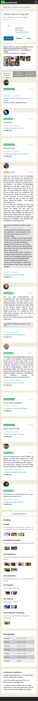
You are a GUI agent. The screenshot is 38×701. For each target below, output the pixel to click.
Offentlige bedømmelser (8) (18, 74)
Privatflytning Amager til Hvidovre (13, 434)
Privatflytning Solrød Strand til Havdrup (15, 154)
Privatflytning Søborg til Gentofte (13, 128)
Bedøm (29, 38)
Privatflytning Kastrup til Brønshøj (13, 275)
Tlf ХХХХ (22, 32)
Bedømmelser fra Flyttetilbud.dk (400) (7, 75)
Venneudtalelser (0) (30, 74)
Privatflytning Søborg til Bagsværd (14, 335)
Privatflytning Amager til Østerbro (13, 383)
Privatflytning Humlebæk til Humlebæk (15, 408)
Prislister (19, 38)
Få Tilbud (8, 38)
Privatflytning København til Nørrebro (15, 472)
